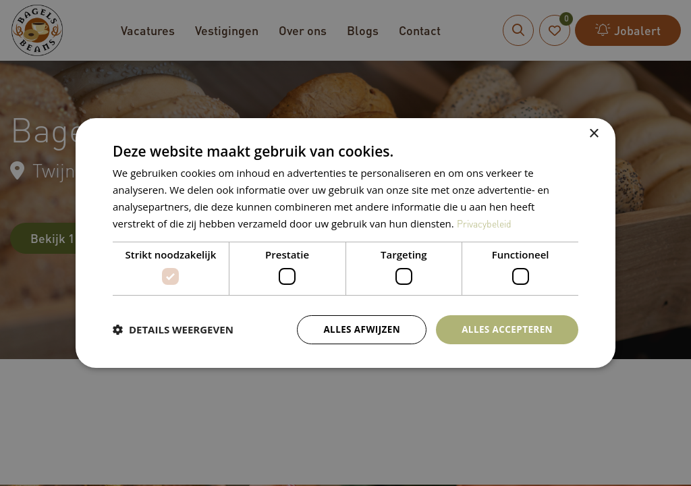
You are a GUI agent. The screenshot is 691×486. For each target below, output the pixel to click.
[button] (173, 329)
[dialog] (345, 243)
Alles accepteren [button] (505, 329)
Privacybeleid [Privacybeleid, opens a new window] (486, 223)
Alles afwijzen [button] (357, 329)
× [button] (593, 133)
